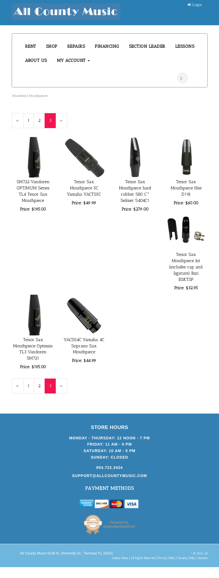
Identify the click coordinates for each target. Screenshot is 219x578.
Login (195, 4)
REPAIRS (76, 46)
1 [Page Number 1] (30, 120)
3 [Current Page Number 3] (52, 122)
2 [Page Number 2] (41, 120)
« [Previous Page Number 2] (19, 122)
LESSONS (185, 46)
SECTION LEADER (147, 46)
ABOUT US (36, 60)
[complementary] (179, 548)
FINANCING (107, 46)
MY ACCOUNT (73, 60)
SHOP (51, 46)
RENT (30, 46)
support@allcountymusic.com (109, 476)
